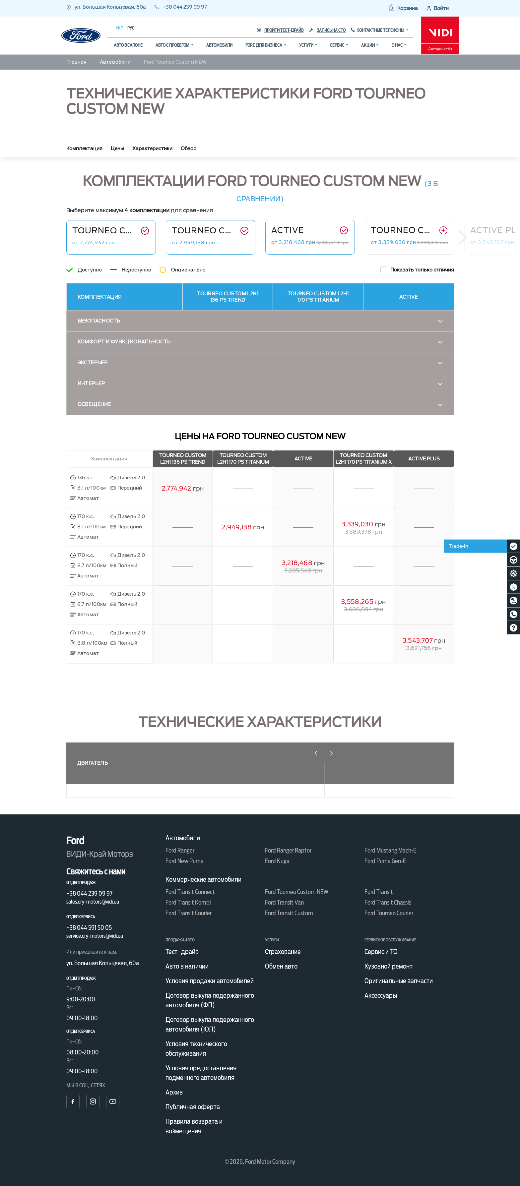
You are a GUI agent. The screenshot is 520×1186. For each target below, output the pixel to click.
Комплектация (84, 148)
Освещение (94, 404)
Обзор (188, 148)
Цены (117, 148)
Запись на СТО (327, 30)
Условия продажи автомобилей (209, 981)
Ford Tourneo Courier (388, 913)
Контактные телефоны (381, 30)
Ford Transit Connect (190, 891)
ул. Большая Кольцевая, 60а (106, 7)
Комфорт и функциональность (124, 341)
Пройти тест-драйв (280, 30)
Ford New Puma (184, 861)
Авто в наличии (187, 966)
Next (463, 237)
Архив (174, 1092)
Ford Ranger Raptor (288, 850)
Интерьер (91, 383)
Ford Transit (378, 891)
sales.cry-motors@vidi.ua (92, 902)
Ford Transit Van (284, 902)
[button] (403, 8)
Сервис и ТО (381, 952)
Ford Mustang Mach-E (390, 850)
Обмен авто (281, 966)
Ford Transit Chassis (387, 902)
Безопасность (99, 321)
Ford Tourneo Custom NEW (297, 891)
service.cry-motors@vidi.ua (94, 936)
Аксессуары (380, 995)
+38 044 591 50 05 (89, 927)
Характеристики (152, 148)
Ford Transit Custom (289, 913)
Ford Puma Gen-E (385, 861)
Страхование (283, 952)
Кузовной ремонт (388, 966)
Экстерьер (93, 362)
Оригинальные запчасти (398, 981)
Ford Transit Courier (188, 913)
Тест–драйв (182, 952)
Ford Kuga (277, 861)
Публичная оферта (192, 1107)
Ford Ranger (179, 850)
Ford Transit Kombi (188, 902)
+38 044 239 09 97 (180, 7)
